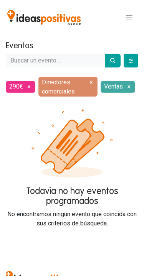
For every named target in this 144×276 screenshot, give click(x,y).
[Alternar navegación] (129, 17)
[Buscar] (113, 60)
